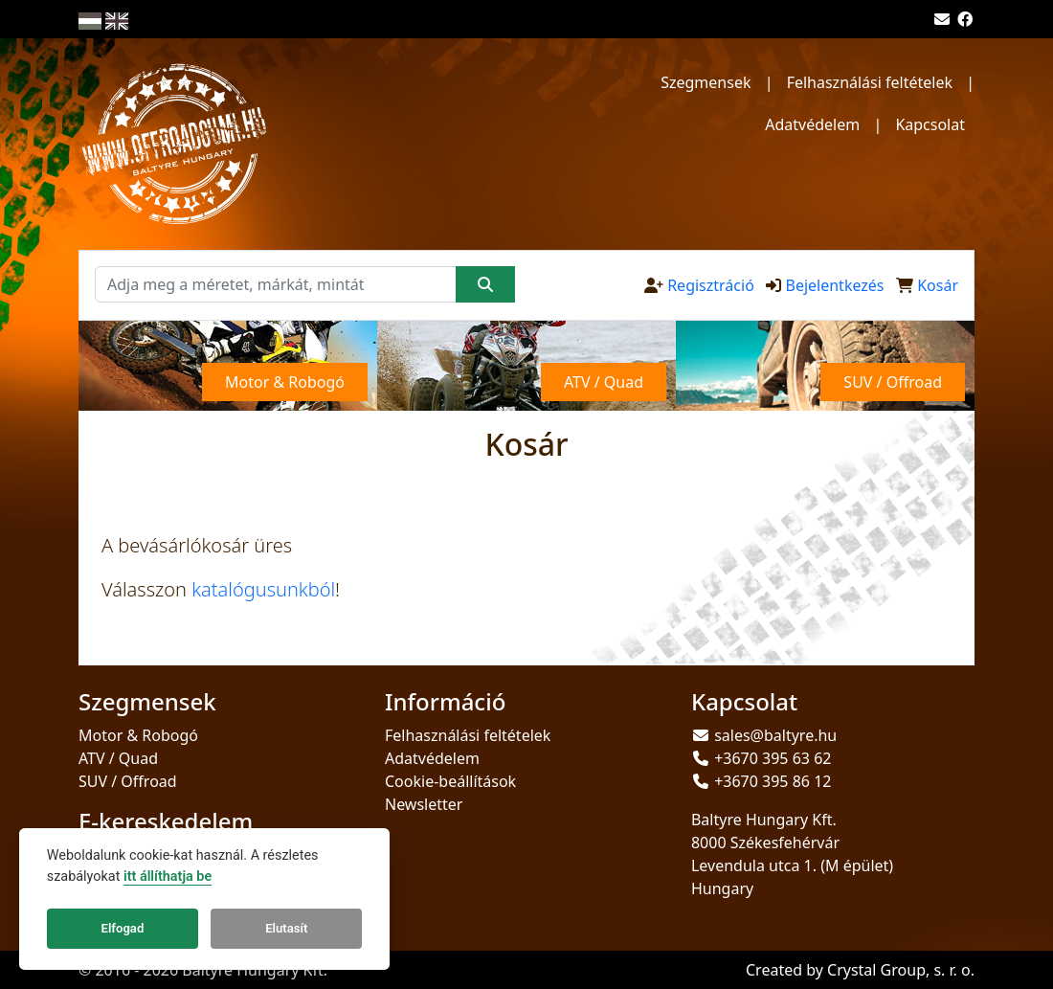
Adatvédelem (812, 124)
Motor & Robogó (138, 735)
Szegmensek (706, 82)
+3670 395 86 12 (772, 781)
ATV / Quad (118, 758)
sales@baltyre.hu (775, 735)
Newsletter (423, 804)
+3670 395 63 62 (772, 758)
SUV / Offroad (127, 781)
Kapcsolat (930, 124)
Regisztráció (710, 285)
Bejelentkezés (834, 285)
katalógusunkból (263, 589)
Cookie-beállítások (450, 781)
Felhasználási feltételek (869, 82)
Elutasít (286, 928)
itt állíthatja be (167, 876)
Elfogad (123, 928)
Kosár (937, 285)
